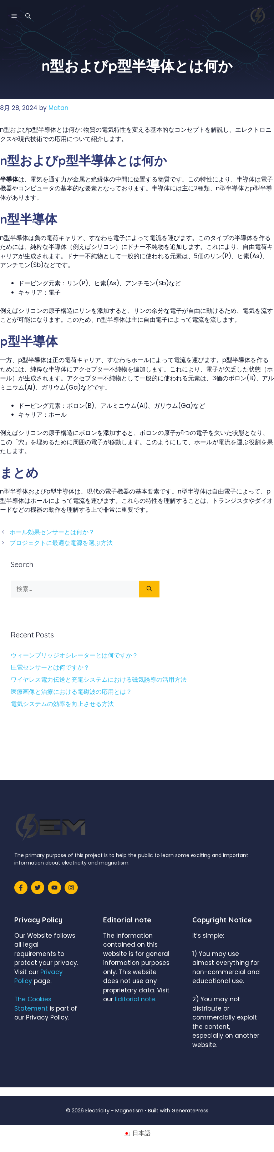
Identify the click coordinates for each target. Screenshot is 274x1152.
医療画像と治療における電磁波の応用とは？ (71, 691)
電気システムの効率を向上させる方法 (62, 704)
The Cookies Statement (32, 1004)
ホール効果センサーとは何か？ (52, 532)
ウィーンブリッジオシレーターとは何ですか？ (74, 655)
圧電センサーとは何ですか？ (50, 667)
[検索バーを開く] (28, 16)
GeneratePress (190, 1110)
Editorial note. (135, 999)
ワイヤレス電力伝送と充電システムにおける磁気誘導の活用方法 (99, 679)
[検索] (149, 589)
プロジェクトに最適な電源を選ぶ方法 (61, 543)
